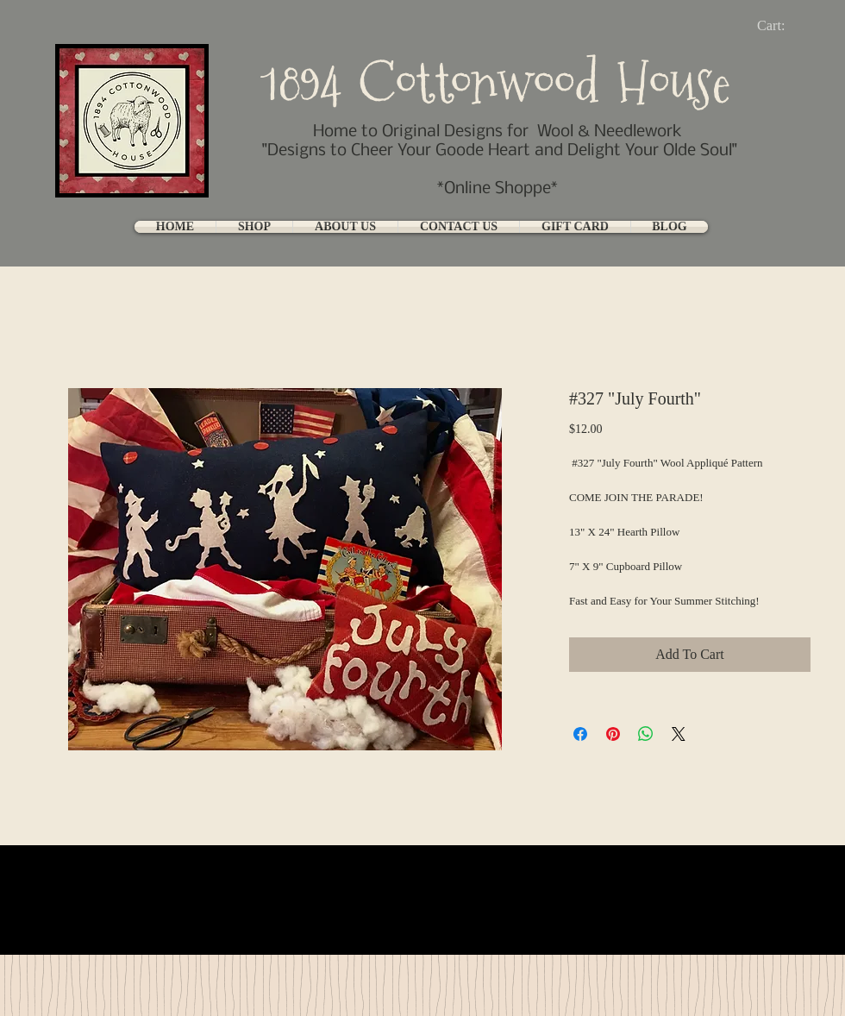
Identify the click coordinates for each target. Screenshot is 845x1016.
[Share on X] (678, 734)
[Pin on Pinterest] (613, 734)
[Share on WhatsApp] (645, 734)
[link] (785, 25)
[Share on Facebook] (580, 734)
